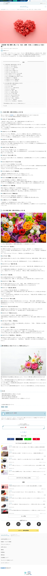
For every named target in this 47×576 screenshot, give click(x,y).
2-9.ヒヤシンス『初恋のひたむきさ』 (12, 96)
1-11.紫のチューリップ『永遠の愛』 (12, 80)
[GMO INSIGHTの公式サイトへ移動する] (6, 568)
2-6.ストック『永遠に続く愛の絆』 (11, 92)
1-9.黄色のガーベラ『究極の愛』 (11, 77)
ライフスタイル (12, 9)
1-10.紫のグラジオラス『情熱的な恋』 (12, 79)
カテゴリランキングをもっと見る (23, 477)
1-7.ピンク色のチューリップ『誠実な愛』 (13, 74)
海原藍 (45, 474)
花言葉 (11, 115)
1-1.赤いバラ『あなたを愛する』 (11, 66)
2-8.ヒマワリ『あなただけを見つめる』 (12, 95)
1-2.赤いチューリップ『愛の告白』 (11, 67)
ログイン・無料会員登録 (23, 530)
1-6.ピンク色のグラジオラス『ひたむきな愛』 (14, 73)
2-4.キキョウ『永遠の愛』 (10, 89)
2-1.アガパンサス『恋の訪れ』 (11, 84)
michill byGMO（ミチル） (5, 9)
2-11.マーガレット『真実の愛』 (11, 99)
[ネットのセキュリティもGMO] (9, 1)
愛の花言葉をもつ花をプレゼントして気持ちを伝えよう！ (15, 103)
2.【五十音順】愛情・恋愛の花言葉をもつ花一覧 (13, 83)
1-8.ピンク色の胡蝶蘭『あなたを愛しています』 (14, 76)
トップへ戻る (23, 432)
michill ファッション (43, 513)
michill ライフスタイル (42, 462)
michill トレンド (5, 50)
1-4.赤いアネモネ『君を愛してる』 (11, 70)
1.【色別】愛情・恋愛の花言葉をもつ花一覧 (12, 64)
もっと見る (23, 516)
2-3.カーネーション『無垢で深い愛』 (12, 87)
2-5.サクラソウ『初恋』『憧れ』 (11, 90)
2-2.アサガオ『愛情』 (9, 86)
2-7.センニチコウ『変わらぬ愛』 (11, 93)
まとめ (5, 105)
